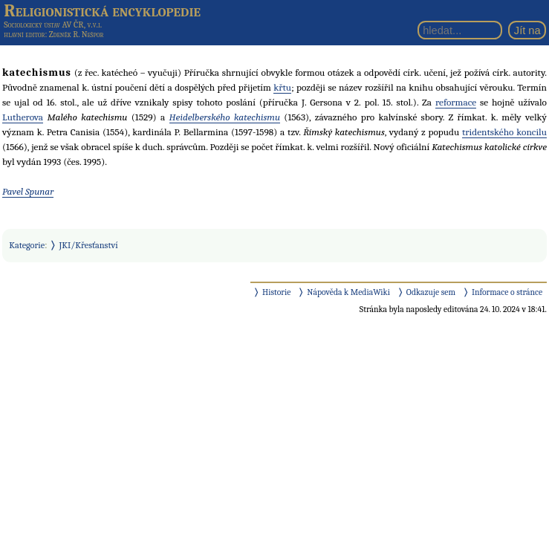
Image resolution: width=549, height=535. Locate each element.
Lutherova (22, 117)
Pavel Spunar (27, 191)
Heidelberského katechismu (224, 117)
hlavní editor (24, 34)
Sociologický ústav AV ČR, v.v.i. (53, 24)
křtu (282, 87)
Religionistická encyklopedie (102, 10)
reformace (455, 102)
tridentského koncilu (504, 131)
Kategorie (27, 245)
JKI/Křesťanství (88, 245)
